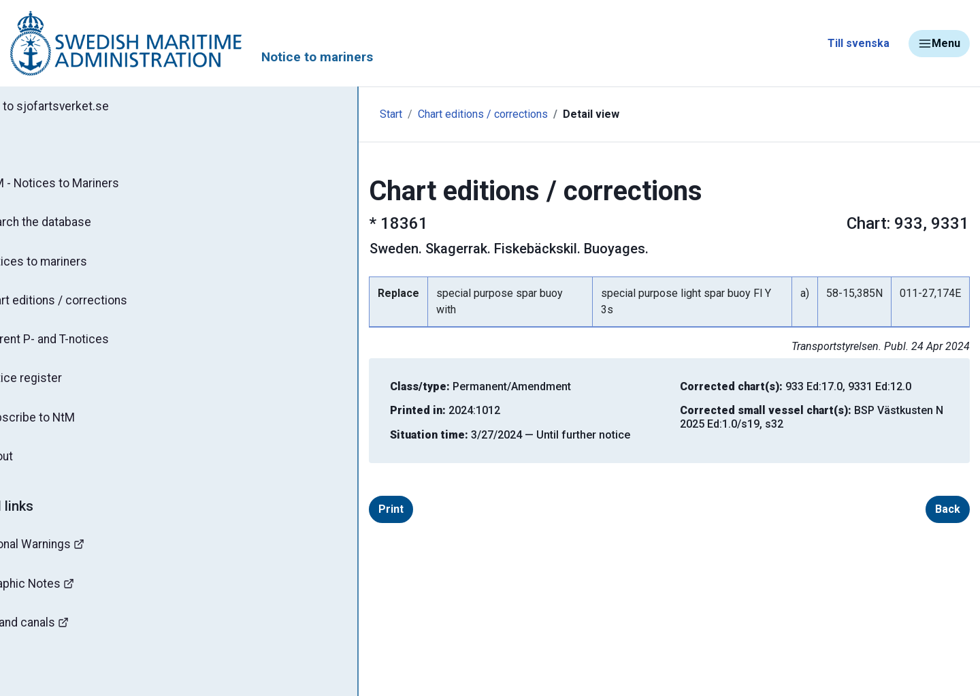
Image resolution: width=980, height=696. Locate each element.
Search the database (80, 225)
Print (310, 492)
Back (925, 492)
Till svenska (858, 43)
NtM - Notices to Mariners (94, 185)
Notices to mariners (78, 265)
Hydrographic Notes (72, 595)
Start (287, 114)
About (40, 466)
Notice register (65, 386)
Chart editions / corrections (98, 306)
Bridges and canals (69, 636)
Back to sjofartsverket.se (88, 107)
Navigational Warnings (77, 555)
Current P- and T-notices (90, 346)
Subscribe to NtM (72, 426)
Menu (939, 43)
